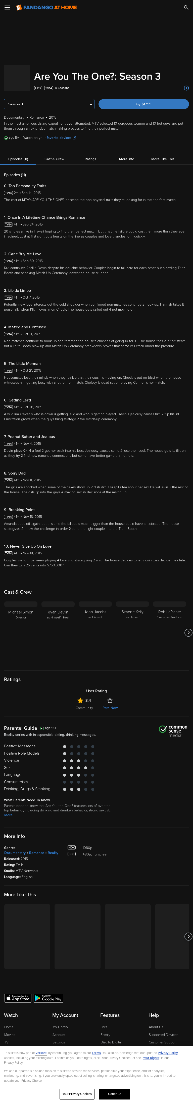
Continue (114, 1094)
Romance (36, 848)
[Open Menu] (7, 7)
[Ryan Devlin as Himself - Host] (58, 627)
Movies (9, 1030)
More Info (126, 154)
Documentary (15, 848)
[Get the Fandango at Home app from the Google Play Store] (48, 992)
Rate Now (110, 703)
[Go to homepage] (46, 8)
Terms (96, 1053)
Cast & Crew (54, 154)
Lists (104, 1022)
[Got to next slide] (188, 627)
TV (6, 1037)
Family (105, 1030)
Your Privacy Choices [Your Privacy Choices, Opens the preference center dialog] (77, 1094)
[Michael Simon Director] (21, 627)
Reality (53, 848)
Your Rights (151, 1058)
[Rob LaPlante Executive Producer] (169, 627)
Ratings (90, 154)
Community (84, 703)
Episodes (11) (18, 154)
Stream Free (13, 1045)
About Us (156, 1022)
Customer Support (162, 1037)
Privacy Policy (168, 1053)
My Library (60, 1022)
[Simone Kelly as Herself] (132, 627)
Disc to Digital (111, 1037)
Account (59, 1030)
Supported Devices (163, 1030)
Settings (59, 1037)
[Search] (186, 8)
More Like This (162, 154)
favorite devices (61, 133)
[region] (96, 1074)
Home (9, 1022)
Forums (154, 1045)
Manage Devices (65, 1045)
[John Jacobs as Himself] (95, 627)
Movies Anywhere (114, 1045)
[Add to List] (186, 83)
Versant (40, 1053)
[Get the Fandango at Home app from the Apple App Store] (18, 992)
